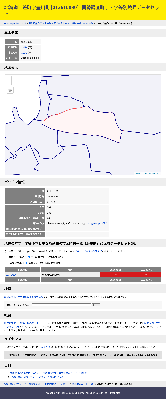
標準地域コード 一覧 (82, 23)
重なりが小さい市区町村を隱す (42, 263)
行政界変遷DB (54, 257)
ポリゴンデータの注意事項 (88, 251)
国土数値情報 (36, 257)
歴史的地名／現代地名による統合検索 (23, 296)
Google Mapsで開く (97, 223)
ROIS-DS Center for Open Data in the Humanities (94, 392)
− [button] (9, 83)
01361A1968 (12, 274)
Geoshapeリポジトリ (15, 23)
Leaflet (137, 173)
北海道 (24, 47)
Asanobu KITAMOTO (56, 392)
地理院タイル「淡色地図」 (150, 173)
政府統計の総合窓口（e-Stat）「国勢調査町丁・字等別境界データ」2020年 (48, 373)
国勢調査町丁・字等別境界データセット (48, 23)
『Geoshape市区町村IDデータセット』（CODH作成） (37, 376)
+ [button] (9, 78)
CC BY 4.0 (46, 346)
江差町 (24, 52)
